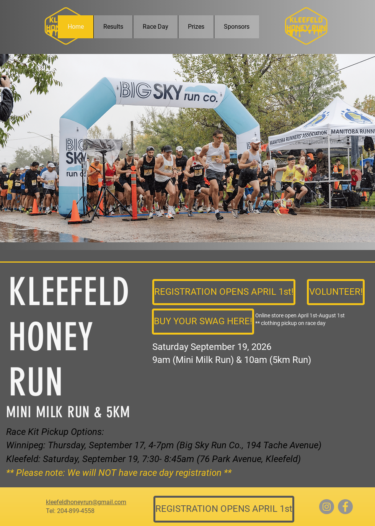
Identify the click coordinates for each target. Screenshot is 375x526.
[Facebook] (345, 506)
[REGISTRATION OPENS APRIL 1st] (223, 509)
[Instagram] (326, 506)
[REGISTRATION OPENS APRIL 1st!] (223, 292)
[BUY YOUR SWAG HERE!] (203, 322)
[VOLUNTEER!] (336, 292)
